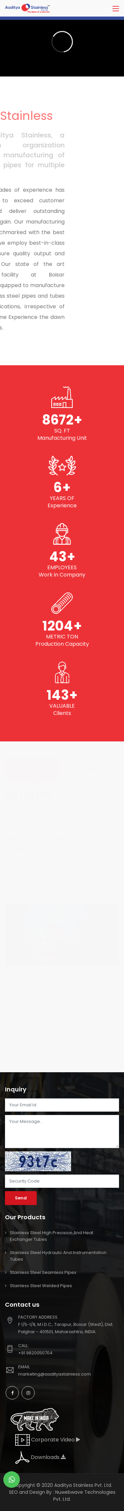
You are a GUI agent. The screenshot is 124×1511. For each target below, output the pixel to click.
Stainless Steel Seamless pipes (43, 1272)
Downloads (40, 1457)
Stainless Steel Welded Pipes (41, 1286)
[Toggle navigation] (115, 9)
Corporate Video (47, 1439)
